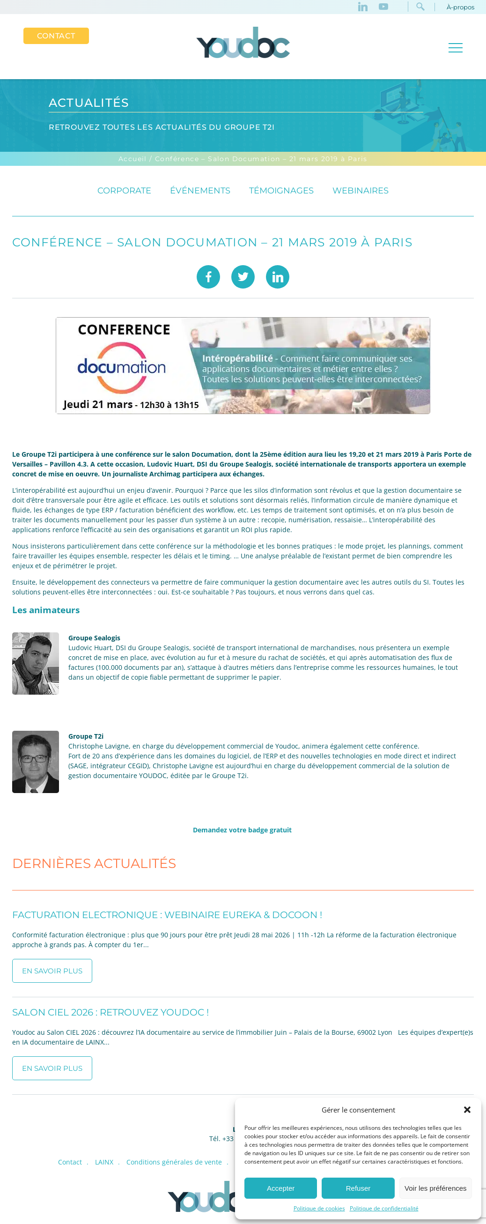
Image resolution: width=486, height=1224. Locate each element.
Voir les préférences (436, 1188)
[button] (467, 1109)
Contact (56, 35)
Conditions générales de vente (174, 1162)
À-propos (460, 7)
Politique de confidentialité (384, 1208)
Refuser (358, 1188)
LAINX (104, 1162)
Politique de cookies (319, 1208)
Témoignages (281, 191)
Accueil (132, 159)
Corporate (124, 191)
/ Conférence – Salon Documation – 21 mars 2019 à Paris (258, 159)
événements (200, 191)
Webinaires (360, 191)
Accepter (281, 1188)
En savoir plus (52, 971)
